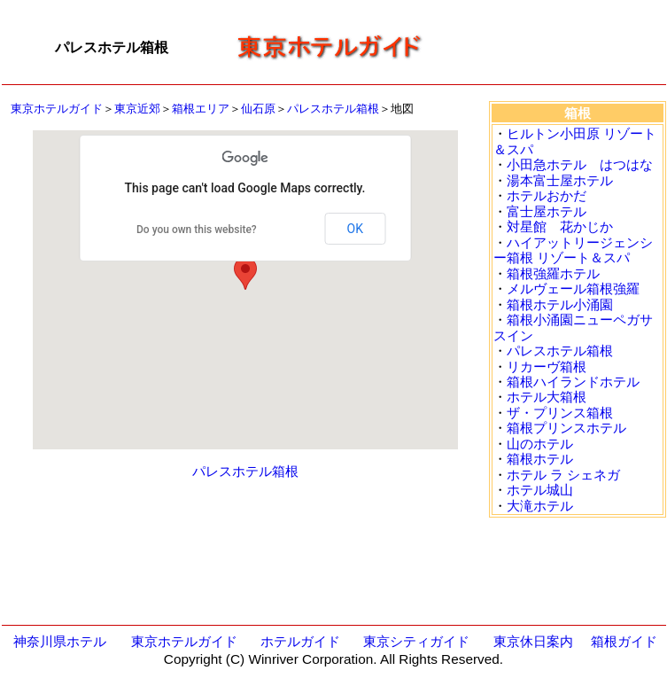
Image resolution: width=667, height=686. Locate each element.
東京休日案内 (533, 641)
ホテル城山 (540, 489)
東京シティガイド (416, 641)
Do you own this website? (196, 229)
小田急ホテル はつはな (580, 164)
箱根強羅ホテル (553, 273)
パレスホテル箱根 (333, 108)
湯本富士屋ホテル (560, 180)
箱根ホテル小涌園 (560, 304)
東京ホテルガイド (57, 108)
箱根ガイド (624, 641)
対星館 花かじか (560, 226)
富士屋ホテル (546, 211)
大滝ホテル (540, 505)
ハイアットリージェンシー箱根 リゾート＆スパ (573, 250)
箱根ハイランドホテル (573, 381)
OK (355, 229)
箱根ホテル (540, 458)
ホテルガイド (300, 641)
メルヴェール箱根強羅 (573, 288)
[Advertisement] (551, 47)
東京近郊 (137, 108)
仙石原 (258, 108)
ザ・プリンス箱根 (560, 412)
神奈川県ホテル (59, 641)
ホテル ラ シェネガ (563, 474)
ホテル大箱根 (546, 396)
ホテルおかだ (546, 195)
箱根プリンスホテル (566, 427)
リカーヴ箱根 (546, 366)
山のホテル (540, 443)
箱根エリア (200, 108)
